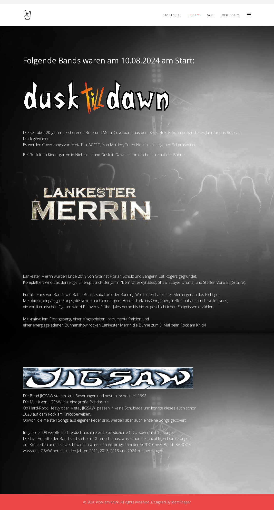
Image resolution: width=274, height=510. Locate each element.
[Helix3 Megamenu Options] (249, 14)
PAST (192, 15)
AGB (210, 15)
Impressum (230, 15)
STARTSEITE (172, 15)
